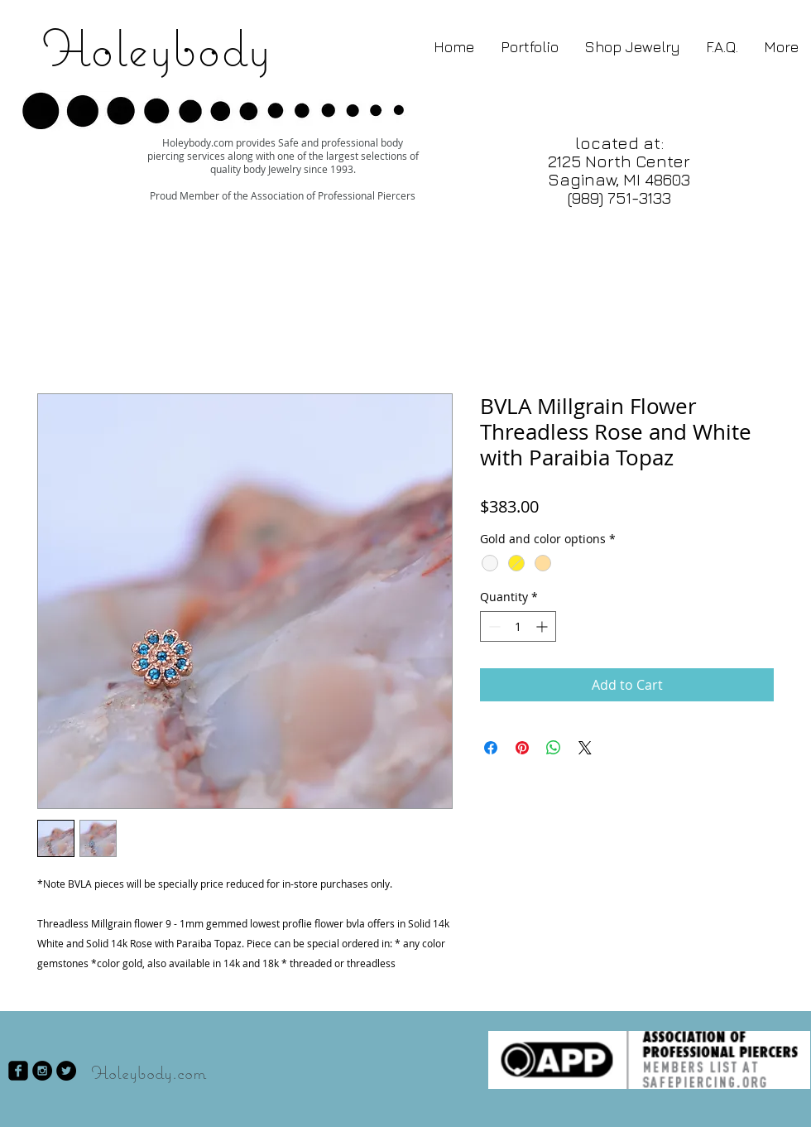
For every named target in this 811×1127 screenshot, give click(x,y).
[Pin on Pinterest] (522, 748)
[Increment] (543, 626)
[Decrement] (492, 626)
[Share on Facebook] (491, 748)
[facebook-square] (18, 1071)
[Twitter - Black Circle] (66, 1071)
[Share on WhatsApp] (554, 748)
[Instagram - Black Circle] (42, 1071)
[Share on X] (585, 748)
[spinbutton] (518, 626)
